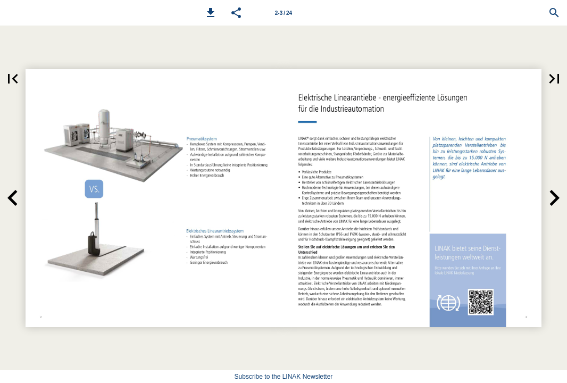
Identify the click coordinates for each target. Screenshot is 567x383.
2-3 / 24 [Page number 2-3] (283, 13)
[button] (210, 13)
